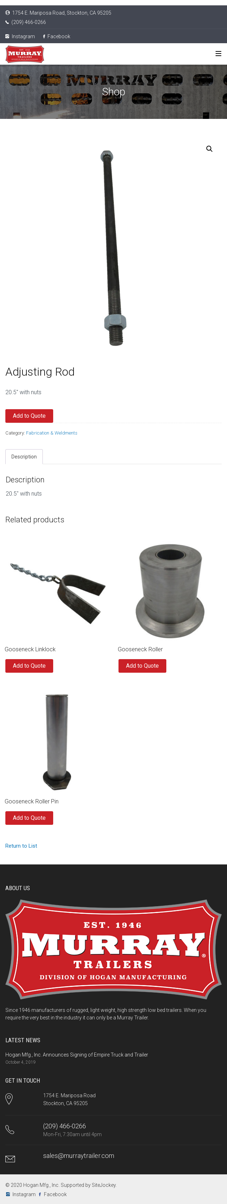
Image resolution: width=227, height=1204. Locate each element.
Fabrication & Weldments (51, 433)
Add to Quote (29, 415)
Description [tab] (24, 457)
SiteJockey (104, 1185)
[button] (209, 148)
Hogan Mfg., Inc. (41, 1185)
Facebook (56, 36)
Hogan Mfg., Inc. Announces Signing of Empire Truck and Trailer (76, 1055)
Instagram (20, 36)
